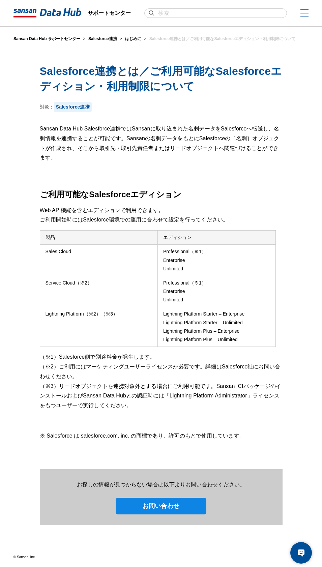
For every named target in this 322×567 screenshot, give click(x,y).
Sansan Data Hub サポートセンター (46, 38)
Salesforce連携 (102, 38)
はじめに (133, 38)
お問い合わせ (161, 506)
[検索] (219, 13)
